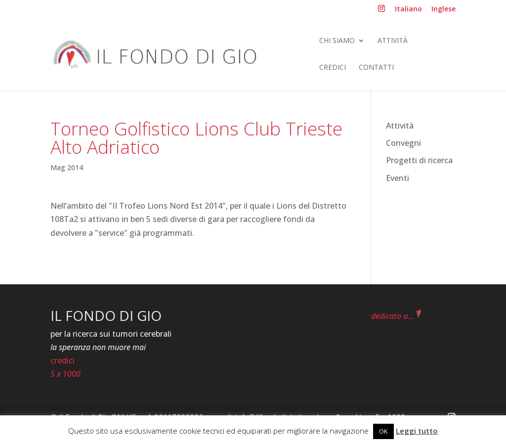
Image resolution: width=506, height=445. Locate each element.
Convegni (403, 142)
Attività (393, 41)
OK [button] (383, 431)
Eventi (397, 178)
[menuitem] (408, 11)
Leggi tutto (417, 431)
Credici (332, 68)
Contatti (376, 68)
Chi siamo (337, 41)
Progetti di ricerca (419, 160)
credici (62, 360)
